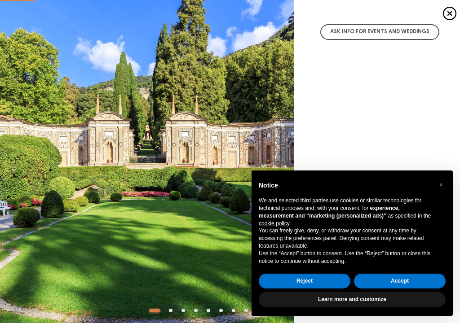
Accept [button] (400, 281)
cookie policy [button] (274, 223)
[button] (441, 185)
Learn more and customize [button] (352, 299)
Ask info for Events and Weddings (379, 32)
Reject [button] (304, 281)
